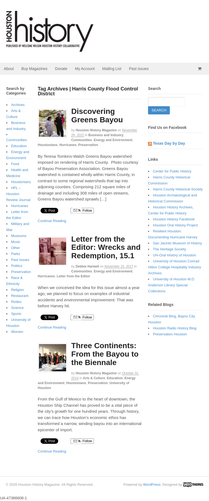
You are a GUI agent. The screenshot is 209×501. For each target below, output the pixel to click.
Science (17, 308)
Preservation (88, 145)
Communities (81, 140)
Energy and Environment (113, 140)
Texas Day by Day (169, 143)
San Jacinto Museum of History (177, 243)
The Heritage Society (169, 249)
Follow (82, 210)
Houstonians (48, 145)
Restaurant (20, 296)
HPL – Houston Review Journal (18, 194)
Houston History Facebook (174, 219)
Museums (18, 236)
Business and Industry (106, 135)
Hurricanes (67, 145)
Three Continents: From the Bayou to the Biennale (105, 354)
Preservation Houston (170, 334)
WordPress (152, 484)
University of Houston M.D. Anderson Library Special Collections (171, 285)
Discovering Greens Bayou (97, 115)
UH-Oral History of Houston (174, 255)
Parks (15, 254)
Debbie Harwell (87, 266)
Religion (17, 290)
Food (15, 164)
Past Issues (139, 68)
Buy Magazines (34, 68)
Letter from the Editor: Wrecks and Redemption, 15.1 (106, 247)
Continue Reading (52, 221)
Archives (18, 105)
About (9, 68)
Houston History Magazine (96, 130)
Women (17, 332)
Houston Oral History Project (175, 225)
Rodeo (16, 302)
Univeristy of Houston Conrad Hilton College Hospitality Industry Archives (174, 267)
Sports (16, 314)
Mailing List (111, 68)
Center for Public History (172, 171)
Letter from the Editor (73, 276)
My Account (84, 68)
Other (15, 248)
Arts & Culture (94, 378)
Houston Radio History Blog (174, 328)
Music (15, 242)
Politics (16, 266)
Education (115, 378)
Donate (61, 68)
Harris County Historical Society (178, 189)
